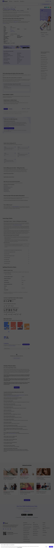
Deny (46, 546)
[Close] (53, 544)
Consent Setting (19, 547)
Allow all (51, 546)
